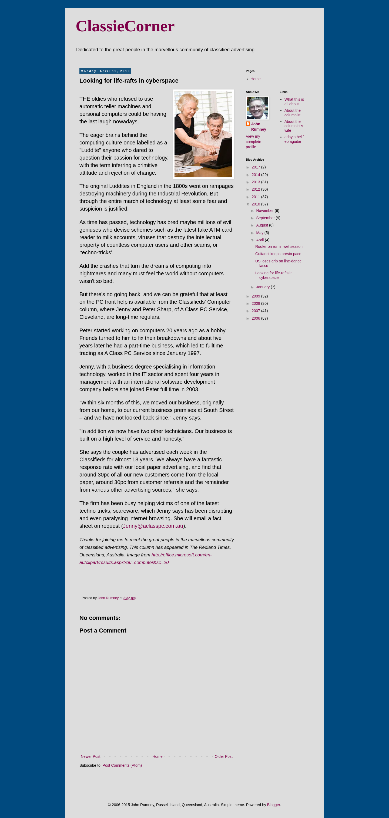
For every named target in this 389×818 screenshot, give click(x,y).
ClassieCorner (125, 26)
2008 (256, 303)
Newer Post (90, 756)
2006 (256, 318)
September (266, 218)
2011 (256, 197)
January (263, 287)
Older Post (224, 756)
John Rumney (258, 126)
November (265, 210)
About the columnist (292, 112)
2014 (256, 175)
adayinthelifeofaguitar (294, 139)
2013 (256, 182)
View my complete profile (253, 141)
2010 (256, 204)
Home (157, 756)
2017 (256, 167)
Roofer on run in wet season (279, 246)
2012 (256, 189)
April (260, 240)
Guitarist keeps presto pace (278, 254)
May (260, 233)
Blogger (273, 805)
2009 (256, 296)
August (262, 225)
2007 (256, 311)
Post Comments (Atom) (122, 765)
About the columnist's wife (293, 126)
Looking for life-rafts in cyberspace (274, 275)
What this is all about (294, 101)
